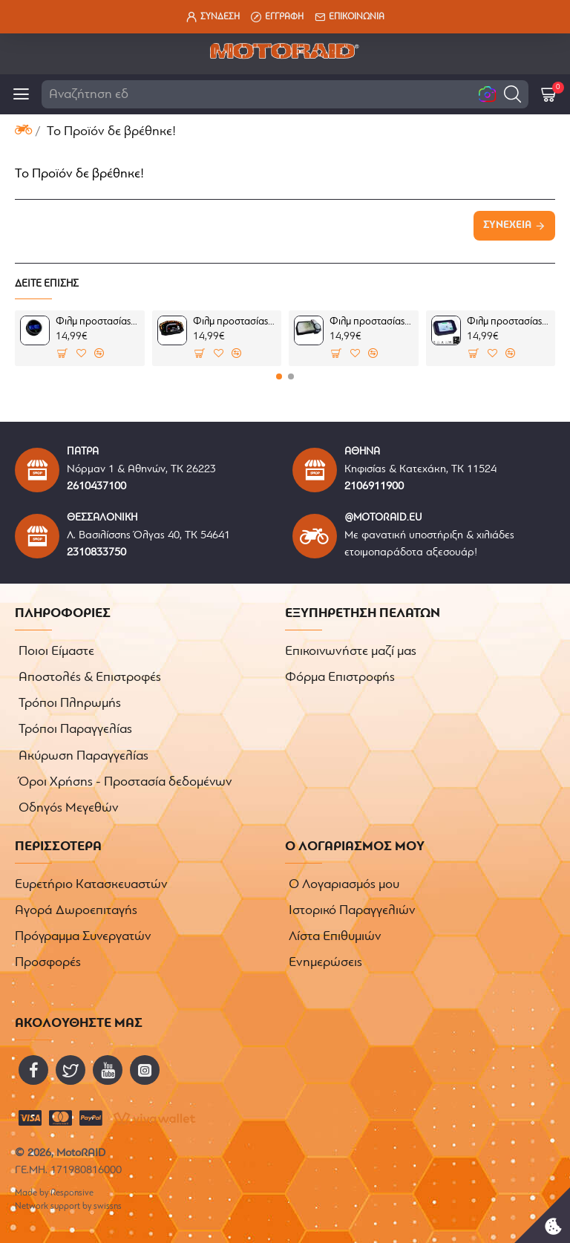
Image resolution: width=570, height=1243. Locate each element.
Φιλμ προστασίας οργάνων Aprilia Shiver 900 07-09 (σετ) (508, 321)
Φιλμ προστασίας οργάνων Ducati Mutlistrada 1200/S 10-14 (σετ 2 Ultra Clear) (371, 321)
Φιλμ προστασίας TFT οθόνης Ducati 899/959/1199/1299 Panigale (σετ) (234, 321)
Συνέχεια (507, 225)
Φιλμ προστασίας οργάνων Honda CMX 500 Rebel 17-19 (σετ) (97, 321)
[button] (512, 93)
